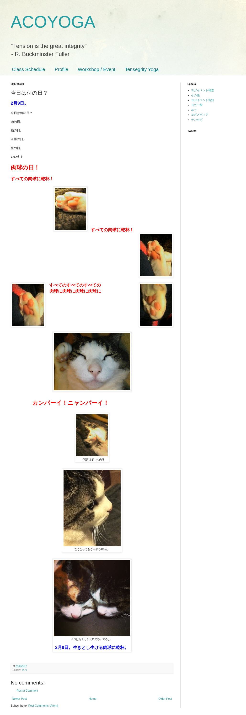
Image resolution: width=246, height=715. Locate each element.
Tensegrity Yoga (142, 69)
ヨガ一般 (197, 105)
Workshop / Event (96, 69)
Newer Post (19, 698)
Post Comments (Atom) (43, 705)
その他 (195, 95)
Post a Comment (27, 690)
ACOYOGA (53, 22)
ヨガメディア (199, 114)
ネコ (24, 670)
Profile (61, 69)
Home (92, 698)
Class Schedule (28, 69)
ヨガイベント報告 (202, 90)
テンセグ (197, 119)
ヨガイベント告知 (202, 100)
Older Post (165, 698)
